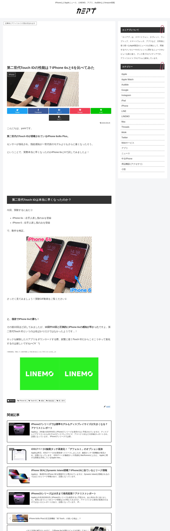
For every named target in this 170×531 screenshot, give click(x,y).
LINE (124, 114)
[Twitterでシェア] (15, 111)
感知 (41, 394)
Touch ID (33, 394)
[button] (102, 111)
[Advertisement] (59, 45)
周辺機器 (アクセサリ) (133, 170)
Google (125, 91)
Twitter (125, 142)
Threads (126, 131)
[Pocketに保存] (67, 111)
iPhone (11, 394)
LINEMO (126, 119)
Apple (125, 74)
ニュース (126, 159)
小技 (124, 176)
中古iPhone (128, 165)
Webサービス (129, 148)
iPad (124, 102)
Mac (124, 125)
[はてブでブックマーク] (50, 111)
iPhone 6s (22, 394)
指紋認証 (50, 394)
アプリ (125, 153)
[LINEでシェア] (85, 111)
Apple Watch (128, 80)
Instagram (127, 97)
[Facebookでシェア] (33, 111)
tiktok (124, 136)
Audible (125, 85)
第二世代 (61, 394)
